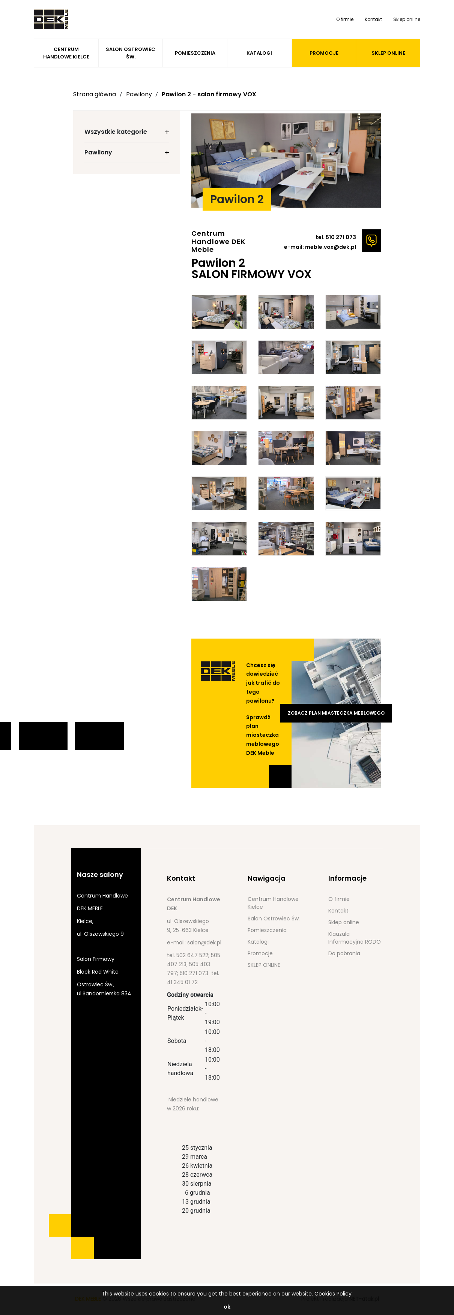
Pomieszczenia (195, 53)
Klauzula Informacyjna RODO (354, 937)
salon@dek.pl (204, 942)
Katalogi (259, 53)
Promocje (324, 53)
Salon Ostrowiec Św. (130, 53)
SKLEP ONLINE (388, 53)
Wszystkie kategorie (115, 131)
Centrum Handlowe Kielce (66, 53)
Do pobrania (344, 953)
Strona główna (94, 94)
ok (227, 1307)
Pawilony (139, 94)
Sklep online (406, 19)
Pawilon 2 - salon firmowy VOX (209, 94)
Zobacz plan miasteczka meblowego (336, 713)
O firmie (344, 19)
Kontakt (373, 19)
